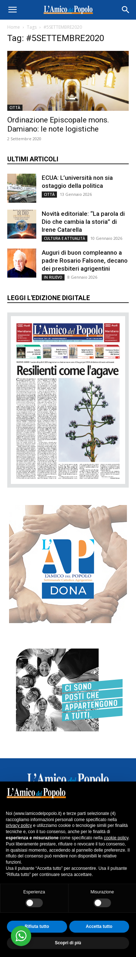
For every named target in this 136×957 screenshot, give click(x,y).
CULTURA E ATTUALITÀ (64, 238)
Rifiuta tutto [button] (37, 926)
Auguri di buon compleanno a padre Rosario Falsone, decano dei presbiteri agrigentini (85, 260)
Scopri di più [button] (68, 942)
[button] (12, 10)
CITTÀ (14, 107)
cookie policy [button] (116, 837)
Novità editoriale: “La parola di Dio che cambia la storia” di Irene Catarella (83, 221)
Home (13, 27)
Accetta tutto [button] (99, 926)
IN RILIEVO (53, 277)
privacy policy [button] (19, 825)
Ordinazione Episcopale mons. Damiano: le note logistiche (58, 124)
